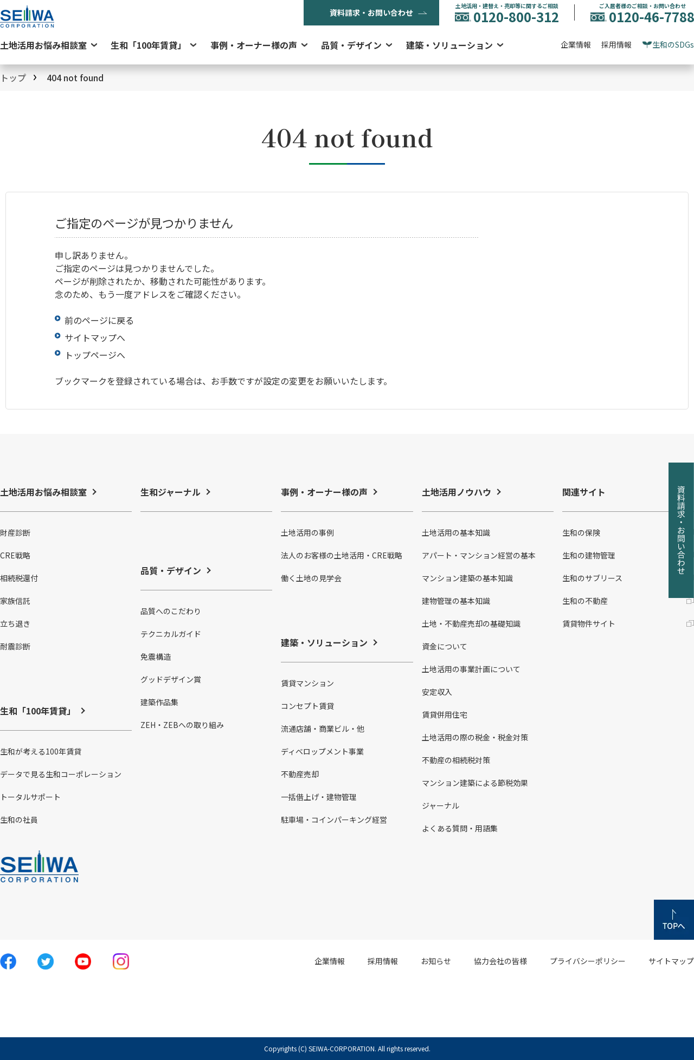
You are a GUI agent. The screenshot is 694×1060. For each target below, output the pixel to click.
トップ (13, 77)
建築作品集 (159, 702)
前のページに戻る (99, 320)
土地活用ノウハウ (456, 491)
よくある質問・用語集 (460, 828)
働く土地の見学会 (311, 578)
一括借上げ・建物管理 (319, 796)
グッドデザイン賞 (170, 679)
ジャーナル (440, 805)
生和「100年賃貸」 (148, 44)
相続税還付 (19, 578)
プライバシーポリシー (588, 960)
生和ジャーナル (170, 491)
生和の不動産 (585, 600)
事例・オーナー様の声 (253, 44)
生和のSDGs (673, 44)
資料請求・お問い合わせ (371, 12)
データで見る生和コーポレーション (60, 774)
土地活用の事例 (307, 532)
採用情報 (616, 44)
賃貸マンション (307, 683)
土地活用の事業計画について (471, 669)
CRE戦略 (15, 555)
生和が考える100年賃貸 (40, 751)
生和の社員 (19, 819)
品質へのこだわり (170, 611)
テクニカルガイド (170, 633)
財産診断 (15, 532)
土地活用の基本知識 (456, 532)
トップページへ (95, 354)
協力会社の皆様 (500, 960)
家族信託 (15, 600)
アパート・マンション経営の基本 (479, 555)
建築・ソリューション (449, 44)
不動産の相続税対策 (456, 760)
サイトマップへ (95, 337)
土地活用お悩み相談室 (43, 44)
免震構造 (155, 656)
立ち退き (15, 623)
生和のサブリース (592, 578)
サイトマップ (671, 960)
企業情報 (576, 44)
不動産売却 (300, 774)
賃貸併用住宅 (444, 714)
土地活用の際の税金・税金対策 (475, 737)
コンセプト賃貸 (307, 705)
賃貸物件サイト (588, 623)
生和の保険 (581, 532)
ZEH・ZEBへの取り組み (182, 724)
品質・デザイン (351, 44)
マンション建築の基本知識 (467, 578)
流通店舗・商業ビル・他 (322, 728)
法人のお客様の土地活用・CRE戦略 (341, 555)
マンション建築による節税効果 (475, 782)
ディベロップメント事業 (322, 751)
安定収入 (437, 691)
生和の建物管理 (588, 555)
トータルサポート (30, 796)
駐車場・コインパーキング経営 (334, 819)
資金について (444, 646)
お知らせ (436, 960)
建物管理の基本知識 (456, 600)
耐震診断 (15, 646)
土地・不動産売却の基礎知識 (471, 623)
